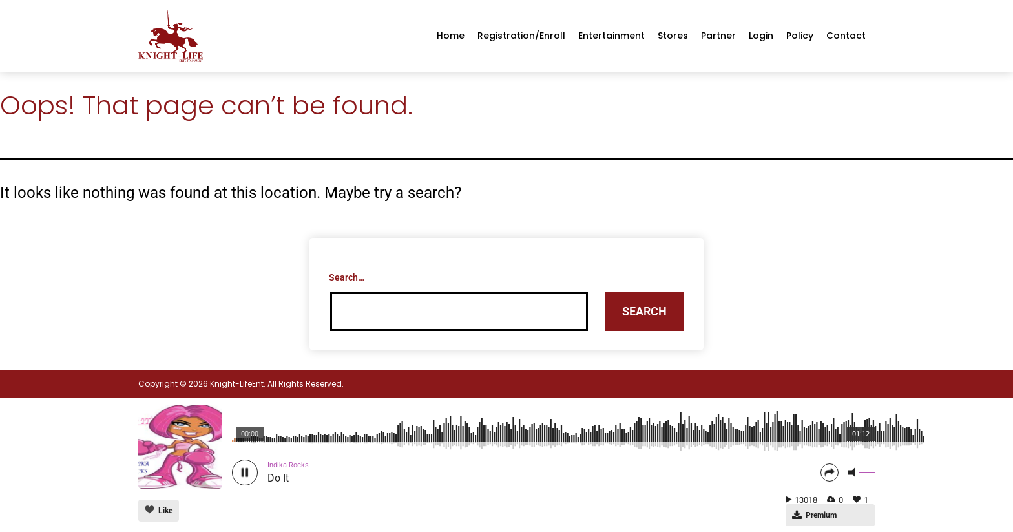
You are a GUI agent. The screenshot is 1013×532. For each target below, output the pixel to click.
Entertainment (611, 35)
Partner (718, 35)
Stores (673, 35)
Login (761, 35)
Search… (346, 277)
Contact (846, 35)
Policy (799, 35)
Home (451, 35)
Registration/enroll (521, 35)
